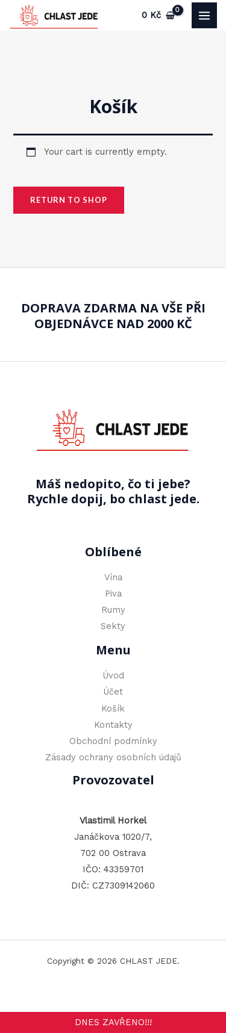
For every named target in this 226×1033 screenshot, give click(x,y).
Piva (113, 593)
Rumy (113, 609)
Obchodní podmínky (113, 741)
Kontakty (113, 724)
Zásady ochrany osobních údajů (113, 757)
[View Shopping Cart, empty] (158, 15)
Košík (113, 708)
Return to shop (68, 200)
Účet (113, 691)
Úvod (113, 675)
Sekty (113, 626)
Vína (113, 577)
